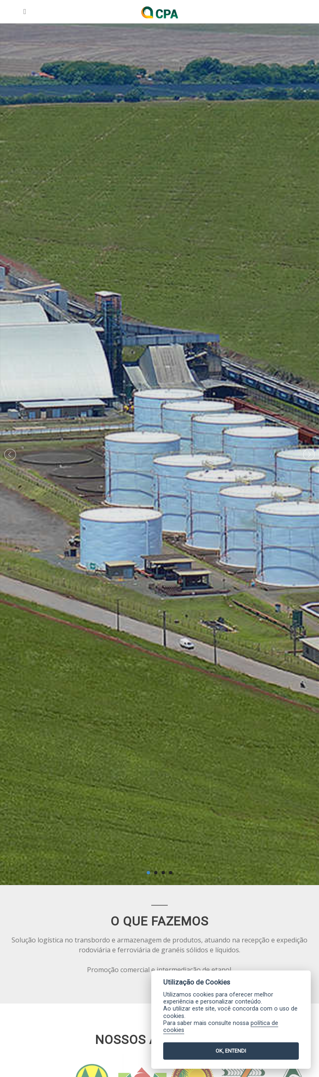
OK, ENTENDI (231, 1051)
